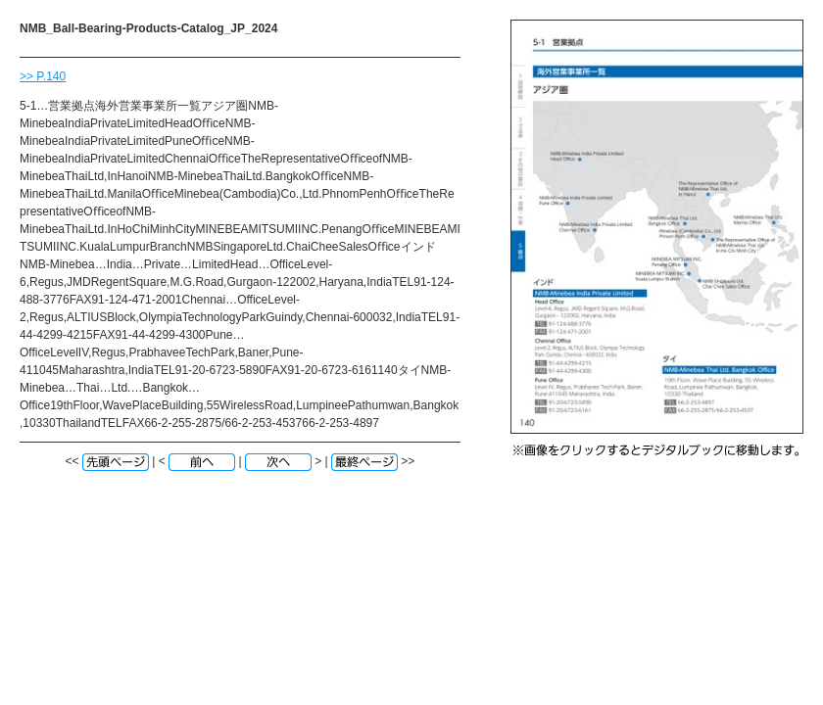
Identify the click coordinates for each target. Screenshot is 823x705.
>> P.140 (43, 76)
